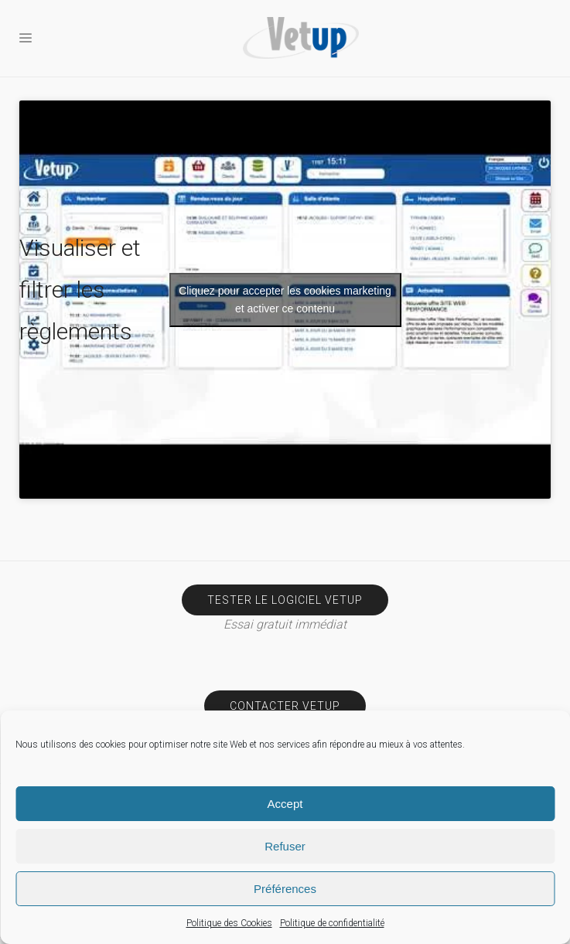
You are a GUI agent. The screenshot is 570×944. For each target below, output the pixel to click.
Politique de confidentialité (332, 923)
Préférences (285, 888)
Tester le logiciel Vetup (285, 600)
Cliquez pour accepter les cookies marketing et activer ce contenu (285, 300)
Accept (285, 803)
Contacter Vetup (285, 706)
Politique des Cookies (229, 923)
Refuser (285, 846)
